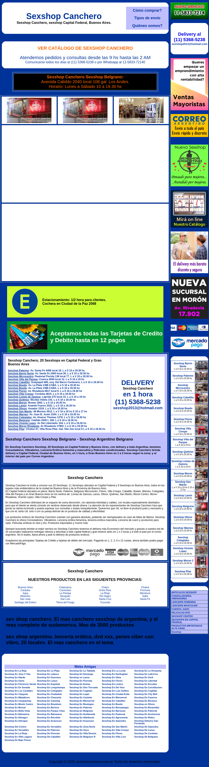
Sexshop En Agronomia (115, 717)
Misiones (25, 596)
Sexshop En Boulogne (81, 704)
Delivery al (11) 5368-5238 (189, 37)
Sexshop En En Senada (17, 687)
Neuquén (65, 596)
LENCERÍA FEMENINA (183, 602)
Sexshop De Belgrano (146, 736)
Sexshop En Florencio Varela (20, 684)
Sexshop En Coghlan (80, 691)
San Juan (25, 599)
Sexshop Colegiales (19, 417)
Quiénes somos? (147, 26)
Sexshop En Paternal (145, 711)
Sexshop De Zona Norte (82, 726)
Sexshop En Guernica (49, 677)
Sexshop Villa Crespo (21, 393)
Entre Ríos (105, 590)
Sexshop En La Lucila (114, 670)
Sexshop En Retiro (144, 717)
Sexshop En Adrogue (16, 721)
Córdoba (25, 590)
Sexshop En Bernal (15, 707)
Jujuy (25, 593)
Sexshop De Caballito (48, 736)
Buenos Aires (25, 587)
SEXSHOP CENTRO (182, 616)
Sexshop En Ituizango (81, 674)
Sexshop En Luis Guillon (115, 691)
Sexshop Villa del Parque (23, 379)
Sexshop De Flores (112, 733)
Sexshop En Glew (111, 677)
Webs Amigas (85, 666)
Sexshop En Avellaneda (82, 714)
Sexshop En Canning (48, 701)
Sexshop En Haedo (15, 677)
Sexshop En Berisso (48, 707)
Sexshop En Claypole (16, 694)
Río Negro (105, 596)
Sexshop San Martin (20, 411)
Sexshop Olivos (17, 408)
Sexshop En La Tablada (82, 670)
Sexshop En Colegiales (49, 691)
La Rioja (105, 593)
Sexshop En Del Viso (113, 687)
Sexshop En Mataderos (17, 697)
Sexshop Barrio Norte (21, 373)
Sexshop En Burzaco (145, 701)
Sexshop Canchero (64, 16)
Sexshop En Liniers (112, 684)
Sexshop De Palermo (48, 730)
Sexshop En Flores (112, 680)
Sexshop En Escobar (145, 684)
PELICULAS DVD (180, 612)
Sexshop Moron (17, 402)
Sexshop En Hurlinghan (115, 674)
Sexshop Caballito (19, 382)
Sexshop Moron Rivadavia (23, 426)
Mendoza (145, 593)
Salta (145, 596)
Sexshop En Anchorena (147, 714)
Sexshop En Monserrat (114, 697)
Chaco (105, 587)
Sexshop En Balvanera (17, 714)
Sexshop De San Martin (114, 726)
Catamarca (65, 587)
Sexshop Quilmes (18, 399)
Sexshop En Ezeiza (79, 684)
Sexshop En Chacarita (49, 697)
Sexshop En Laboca (48, 674)
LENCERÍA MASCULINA (184, 605)
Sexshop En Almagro (16, 717)
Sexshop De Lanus (144, 730)
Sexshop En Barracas (113, 711)
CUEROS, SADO (180, 609)
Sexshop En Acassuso (49, 721)
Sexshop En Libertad (145, 680)
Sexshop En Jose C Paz (17, 674)
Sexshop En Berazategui (115, 707)
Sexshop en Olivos (144, 704)
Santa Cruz (105, 599)
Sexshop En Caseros (145, 697)
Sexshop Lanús (17, 405)
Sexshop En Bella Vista (17, 711)
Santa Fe (145, 599)
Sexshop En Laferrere (146, 674)
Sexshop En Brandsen (49, 704)
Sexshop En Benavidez (146, 707)
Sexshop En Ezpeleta (48, 684)
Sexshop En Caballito (113, 701)
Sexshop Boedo (17, 385)
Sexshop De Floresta (48, 733)
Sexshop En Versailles (49, 726)
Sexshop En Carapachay (18, 701)
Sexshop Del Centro (15, 726)
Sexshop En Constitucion (148, 687)
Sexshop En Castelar (80, 697)
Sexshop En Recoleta (48, 717)
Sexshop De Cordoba (145, 733)
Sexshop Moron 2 (183, 560)
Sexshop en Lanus (79, 677)
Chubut (145, 587)
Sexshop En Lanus (47, 680)
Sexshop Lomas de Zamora (24, 396)
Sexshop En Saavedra (114, 721)
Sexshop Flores (17, 391)
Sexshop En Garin (14, 680)
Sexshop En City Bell (145, 694)
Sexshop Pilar (16, 429)
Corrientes (65, 590)
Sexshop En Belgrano (81, 711)
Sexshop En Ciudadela (49, 694)
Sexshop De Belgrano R (82, 736)
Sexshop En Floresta (80, 680)
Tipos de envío (147, 18)
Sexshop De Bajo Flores (18, 740)
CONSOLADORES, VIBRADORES (181, 597)
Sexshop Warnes (18, 414)
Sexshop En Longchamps (51, 687)
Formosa (145, 590)
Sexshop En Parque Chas (51, 711)
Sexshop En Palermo (80, 707)
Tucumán (105, 602)
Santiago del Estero (25, 602)
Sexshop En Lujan (79, 694)
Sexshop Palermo (18, 370)
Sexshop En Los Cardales (19, 691)
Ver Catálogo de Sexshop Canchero (85, 48)
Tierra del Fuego (65, 602)
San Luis (65, 599)
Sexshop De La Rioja (16, 733)
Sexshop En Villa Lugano (18, 736)
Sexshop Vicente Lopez (22, 423)
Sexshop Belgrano (19, 420)
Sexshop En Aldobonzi (81, 717)
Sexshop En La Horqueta (147, 670)
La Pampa (65, 593)
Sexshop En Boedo (112, 704)
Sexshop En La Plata (48, 670)
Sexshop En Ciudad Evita (116, 694)
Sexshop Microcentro (20, 376)
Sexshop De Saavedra (146, 726)
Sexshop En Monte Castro (19, 704)
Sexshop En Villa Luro (114, 736)
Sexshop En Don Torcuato (83, 687)
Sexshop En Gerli (143, 677)
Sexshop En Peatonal (113, 714)
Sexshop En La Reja (15, 670)
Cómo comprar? (147, 10)
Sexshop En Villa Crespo (115, 730)
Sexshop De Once (79, 730)
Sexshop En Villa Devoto (82, 733)
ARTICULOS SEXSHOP (183, 592)
